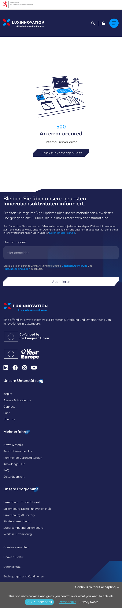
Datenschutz (12, 567)
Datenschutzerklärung (62, 232)
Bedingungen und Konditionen (23, 576)
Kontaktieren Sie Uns (17, 451)
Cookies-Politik (13, 557)
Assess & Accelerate (17, 400)
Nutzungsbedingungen (16, 268)
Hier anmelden (14, 242)
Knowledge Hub (14, 464)
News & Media (13, 445)
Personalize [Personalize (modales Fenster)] (67, 602)
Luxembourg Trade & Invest (21, 502)
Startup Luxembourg (17, 521)
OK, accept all (39, 602)
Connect (9, 406)
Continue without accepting (97, 587)
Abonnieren (61, 281)
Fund (6, 413)
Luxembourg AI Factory (19, 515)
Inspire (7, 394)
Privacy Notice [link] (89, 602)
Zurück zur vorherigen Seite (61, 153)
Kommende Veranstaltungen (22, 458)
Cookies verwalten (16, 547)
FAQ (6, 470)
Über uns (9, 419)
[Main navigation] (114, 23)
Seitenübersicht (14, 477)
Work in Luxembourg (17, 534)
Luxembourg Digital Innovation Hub (27, 509)
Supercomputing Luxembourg (23, 528)
